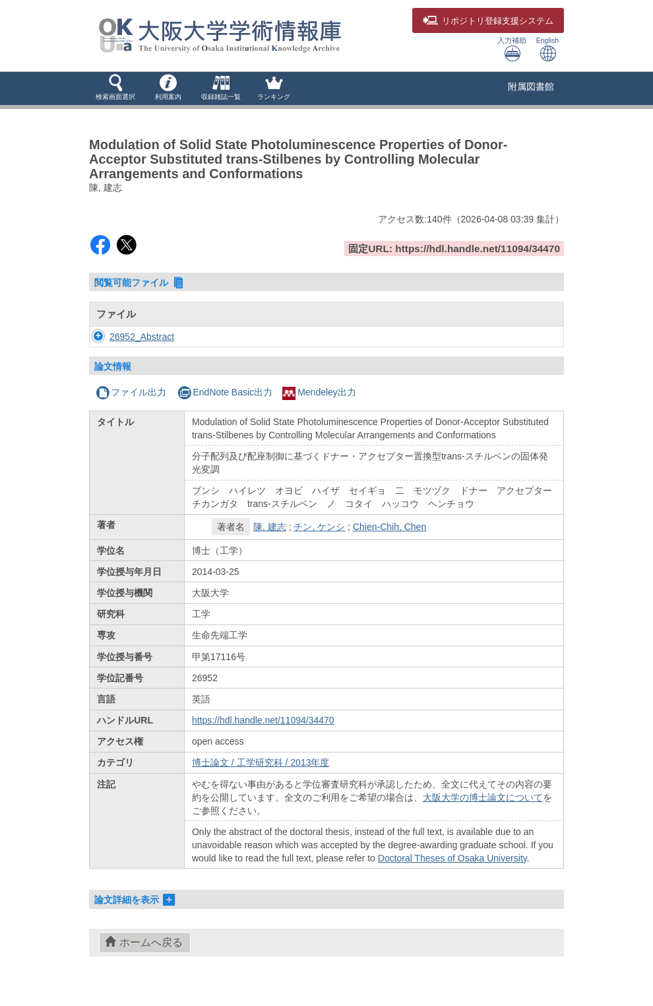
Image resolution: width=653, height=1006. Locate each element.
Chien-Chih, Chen (389, 526)
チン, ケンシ (319, 526)
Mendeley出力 (319, 392)
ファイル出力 (131, 392)
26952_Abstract (141, 336)
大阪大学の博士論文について (483, 797)
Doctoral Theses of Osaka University (452, 858)
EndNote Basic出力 (224, 392)
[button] (115, 88)
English (547, 49)
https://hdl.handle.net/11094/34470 (263, 720)
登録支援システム (488, 21)
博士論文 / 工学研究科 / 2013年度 (260, 762)
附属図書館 (531, 86)
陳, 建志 (269, 526)
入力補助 (511, 49)
